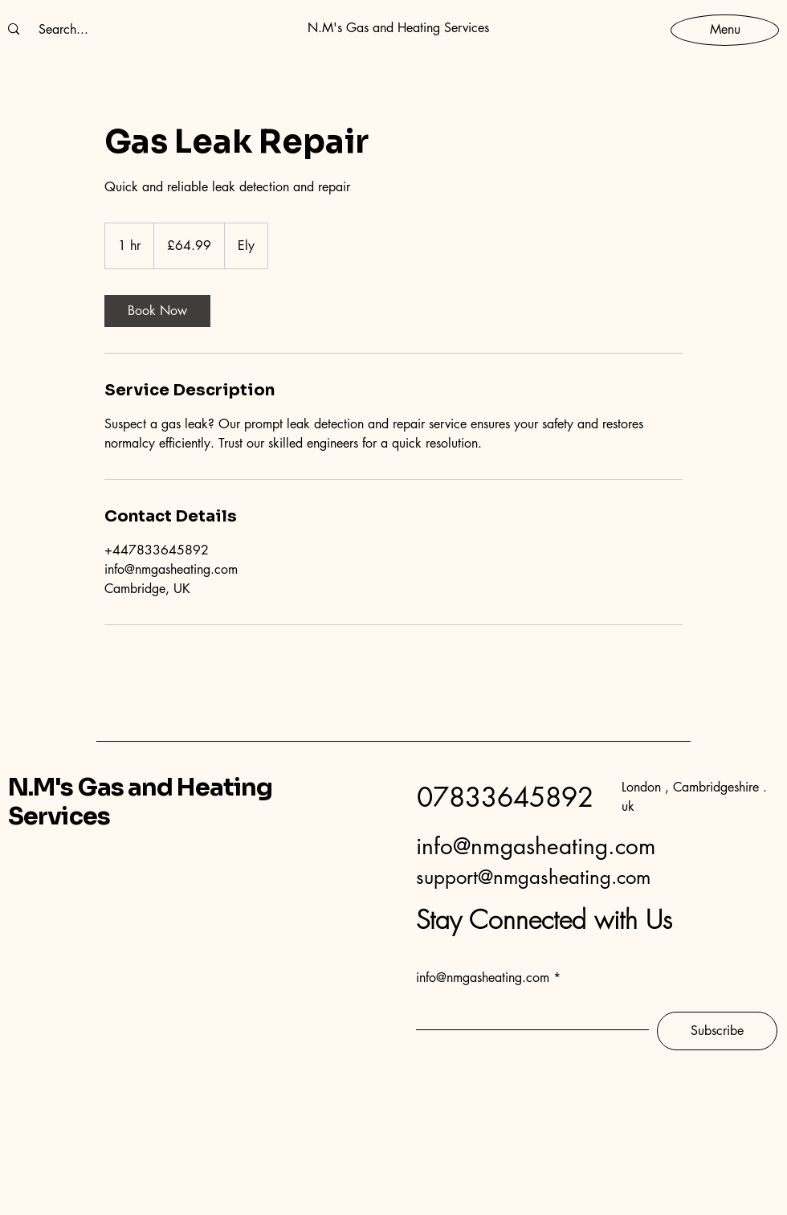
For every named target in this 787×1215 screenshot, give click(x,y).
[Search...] (63, 30)
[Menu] (724, 29)
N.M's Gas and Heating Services (140, 802)
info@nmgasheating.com (536, 846)
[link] (157, 311)
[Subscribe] (717, 1031)
